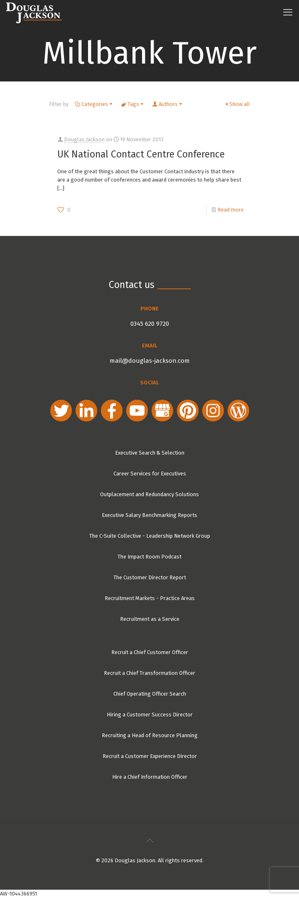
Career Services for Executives (149, 473)
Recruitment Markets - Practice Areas (150, 598)
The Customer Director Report (149, 577)
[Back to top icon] (149, 841)
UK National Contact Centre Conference (141, 154)
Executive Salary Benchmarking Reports (149, 515)
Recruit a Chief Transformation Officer (149, 673)
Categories (94, 104)
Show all (237, 104)
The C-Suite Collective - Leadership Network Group (149, 536)
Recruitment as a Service (149, 619)
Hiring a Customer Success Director (150, 714)
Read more (231, 210)
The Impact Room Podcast (149, 557)
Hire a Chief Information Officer (149, 777)
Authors (167, 104)
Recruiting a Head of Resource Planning (150, 735)
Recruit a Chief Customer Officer (149, 652)
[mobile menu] (288, 12)
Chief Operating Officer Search (149, 694)
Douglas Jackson (84, 139)
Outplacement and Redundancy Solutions (149, 494)
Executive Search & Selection (149, 453)
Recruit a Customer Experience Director (150, 756)
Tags (133, 104)
